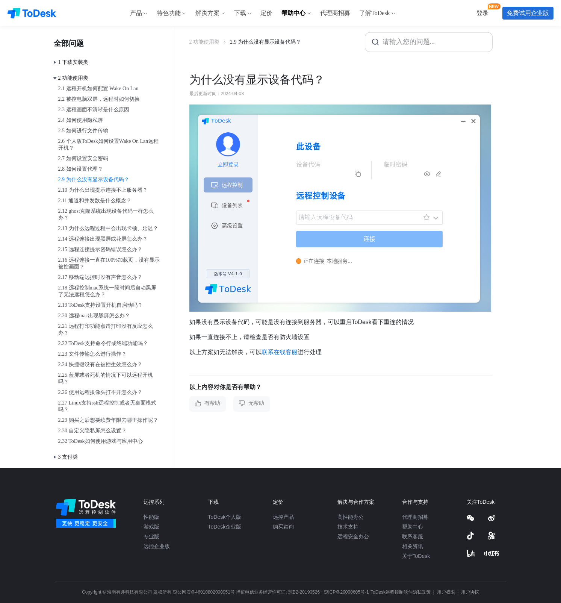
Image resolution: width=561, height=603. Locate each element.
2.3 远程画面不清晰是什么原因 (93, 109)
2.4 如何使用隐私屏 (80, 120)
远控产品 (283, 517)
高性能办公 (350, 517)
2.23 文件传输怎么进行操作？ (92, 354)
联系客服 (412, 536)
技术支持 (347, 527)
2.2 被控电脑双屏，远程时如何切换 (99, 99)
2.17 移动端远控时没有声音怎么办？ (100, 277)
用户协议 (470, 592)
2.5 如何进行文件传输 (83, 130)
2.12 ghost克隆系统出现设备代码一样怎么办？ (106, 214)
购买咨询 (283, 527)
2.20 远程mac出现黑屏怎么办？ (94, 315)
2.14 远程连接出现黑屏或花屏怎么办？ (103, 239)
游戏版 (151, 527)
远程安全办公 (353, 536)
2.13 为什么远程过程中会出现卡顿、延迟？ (108, 228)
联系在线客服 (280, 352)
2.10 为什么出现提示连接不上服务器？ (103, 190)
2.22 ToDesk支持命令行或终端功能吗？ (103, 343)
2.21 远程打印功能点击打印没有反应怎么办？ (105, 329)
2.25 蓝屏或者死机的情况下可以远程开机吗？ (105, 378)
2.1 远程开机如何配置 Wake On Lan (98, 88)
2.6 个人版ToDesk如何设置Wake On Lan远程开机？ (108, 144)
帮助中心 (412, 527)
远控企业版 (157, 546)
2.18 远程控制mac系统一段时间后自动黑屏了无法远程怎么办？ (107, 291)
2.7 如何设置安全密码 (83, 158)
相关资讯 (412, 546)
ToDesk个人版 (225, 517)
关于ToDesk (416, 556)
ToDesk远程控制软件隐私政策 (401, 592)
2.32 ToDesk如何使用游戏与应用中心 (100, 441)
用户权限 (446, 592)
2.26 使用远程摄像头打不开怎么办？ (100, 392)
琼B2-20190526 (304, 592)
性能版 (151, 517)
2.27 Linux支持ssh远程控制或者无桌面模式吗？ (107, 406)
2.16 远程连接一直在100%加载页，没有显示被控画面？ (109, 263)
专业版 (151, 536)
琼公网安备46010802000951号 (204, 592)
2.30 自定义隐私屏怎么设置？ (92, 430)
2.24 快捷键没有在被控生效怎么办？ (100, 364)
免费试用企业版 (528, 13)
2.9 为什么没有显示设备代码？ (93, 179)
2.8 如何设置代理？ (80, 169)
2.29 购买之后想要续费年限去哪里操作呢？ (108, 420)
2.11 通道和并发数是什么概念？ (95, 200)
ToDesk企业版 (225, 527)
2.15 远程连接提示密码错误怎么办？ (100, 249)
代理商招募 (415, 517)
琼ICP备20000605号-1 (346, 592)
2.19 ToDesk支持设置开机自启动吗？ (100, 305)
